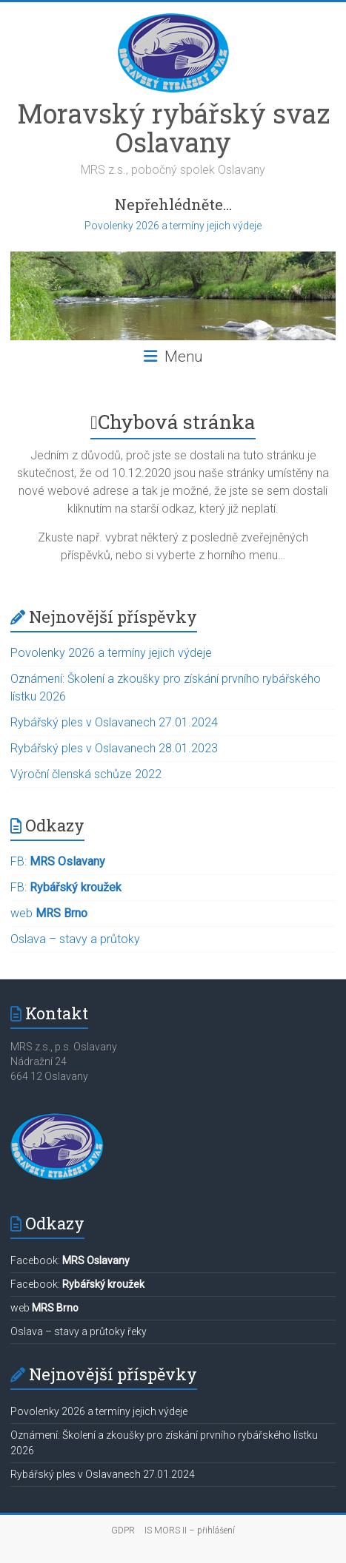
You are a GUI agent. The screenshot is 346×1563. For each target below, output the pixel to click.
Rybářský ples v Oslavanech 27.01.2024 (114, 722)
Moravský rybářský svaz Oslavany (173, 127)
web (48, 913)
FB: (57, 861)
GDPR (123, 1530)
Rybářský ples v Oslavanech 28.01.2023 (114, 748)
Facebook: (70, 1260)
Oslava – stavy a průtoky (75, 939)
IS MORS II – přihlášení (189, 1530)
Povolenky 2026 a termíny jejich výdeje (173, 226)
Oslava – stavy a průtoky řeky (78, 1331)
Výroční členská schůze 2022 (86, 774)
